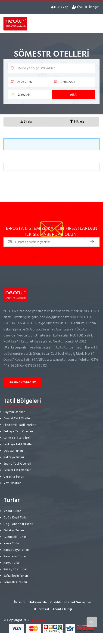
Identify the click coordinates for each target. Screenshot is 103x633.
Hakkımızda (38, 602)
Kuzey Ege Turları (15, 569)
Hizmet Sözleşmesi (78, 602)
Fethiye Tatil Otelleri (18, 431)
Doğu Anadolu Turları (18, 524)
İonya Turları (12, 543)
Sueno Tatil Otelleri (17, 463)
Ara (73, 95)
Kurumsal (41, 609)
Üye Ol (79, 7)
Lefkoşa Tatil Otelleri (18, 444)
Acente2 (38, 620)
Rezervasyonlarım (22, 382)
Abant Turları (12, 511)
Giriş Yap (60, 7)
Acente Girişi (62, 609)
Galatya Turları (13, 530)
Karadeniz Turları (15, 556)
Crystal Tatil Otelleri (17, 418)
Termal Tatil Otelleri (17, 470)
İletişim (94, 7)
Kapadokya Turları (16, 549)
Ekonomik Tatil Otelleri (19, 424)
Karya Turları (12, 562)
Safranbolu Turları (15, 575)
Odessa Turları (13, 450)
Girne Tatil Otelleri (16, 437)
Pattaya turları (13, 457)
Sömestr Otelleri (15, 582)
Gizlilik (55, 602)
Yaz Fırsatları (12, 483)
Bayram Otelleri (14, 412)
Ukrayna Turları (13, 476)
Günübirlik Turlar (14, 536)
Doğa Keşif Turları (15, 517)
